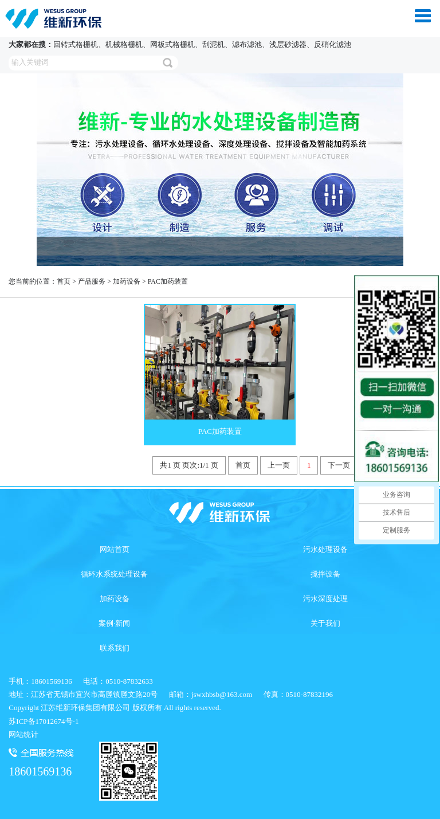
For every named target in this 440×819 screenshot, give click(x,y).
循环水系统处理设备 (114, 574)
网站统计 (23, 734)
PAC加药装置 (168, 281)
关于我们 (325, 623)
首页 (63, 281)
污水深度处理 (325, 598)
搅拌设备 (325, 574)
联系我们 (114, 648)
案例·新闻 (114, 623)
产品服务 (91, 281)
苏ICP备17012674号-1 (43, 721)
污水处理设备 (325, 549)
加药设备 (126, 281)
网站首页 (114, 549)
